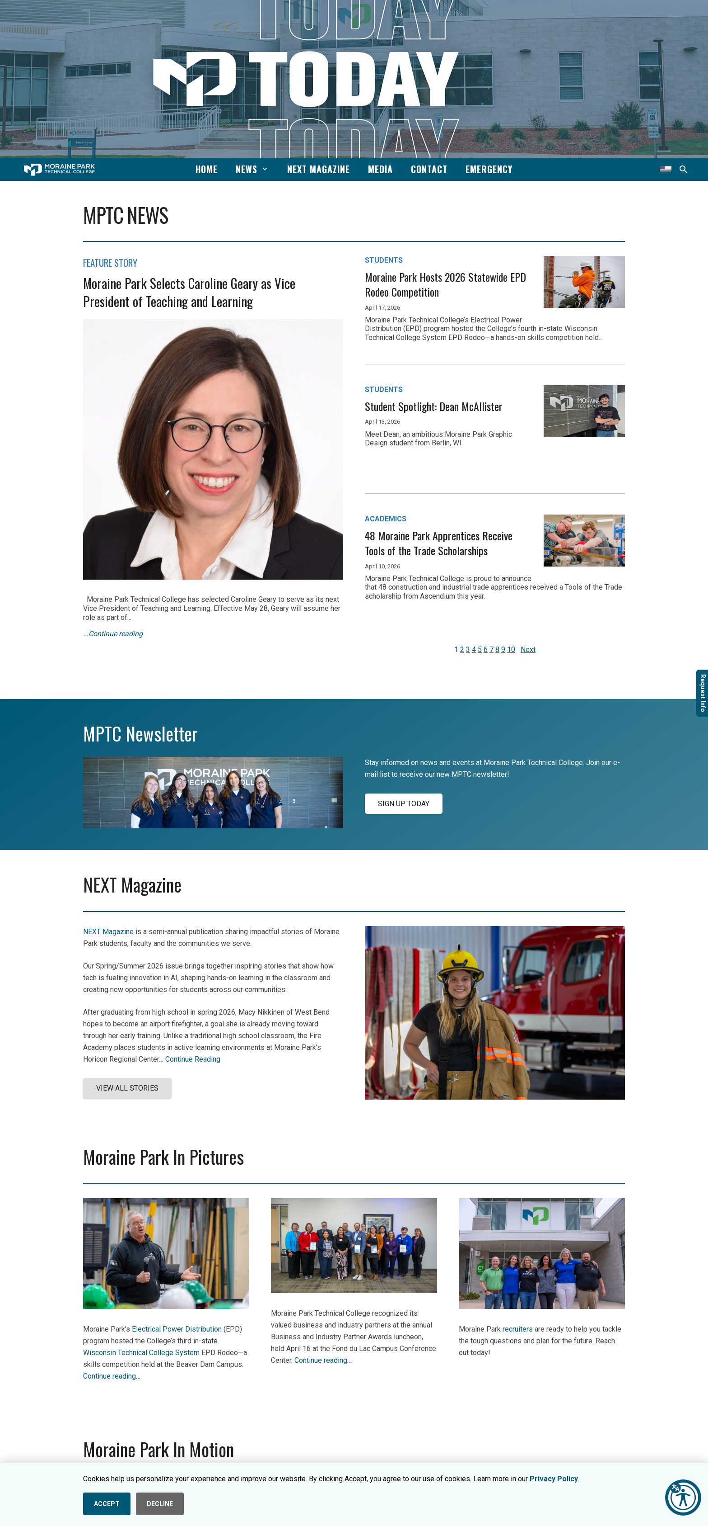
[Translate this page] (665, 169)
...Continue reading (113, 633)
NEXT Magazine (108, 931)
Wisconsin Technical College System (141, 1352)
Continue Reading (192, 1059)
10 (511, 649)
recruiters (518, 1329)
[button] (263, 169)
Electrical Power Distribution (177, 1329)
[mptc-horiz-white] (59, 169)
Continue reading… (111, 1376)
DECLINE (160, 1503)
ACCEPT (107, 1503)
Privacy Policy (554, 1478)
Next (528, 649)
